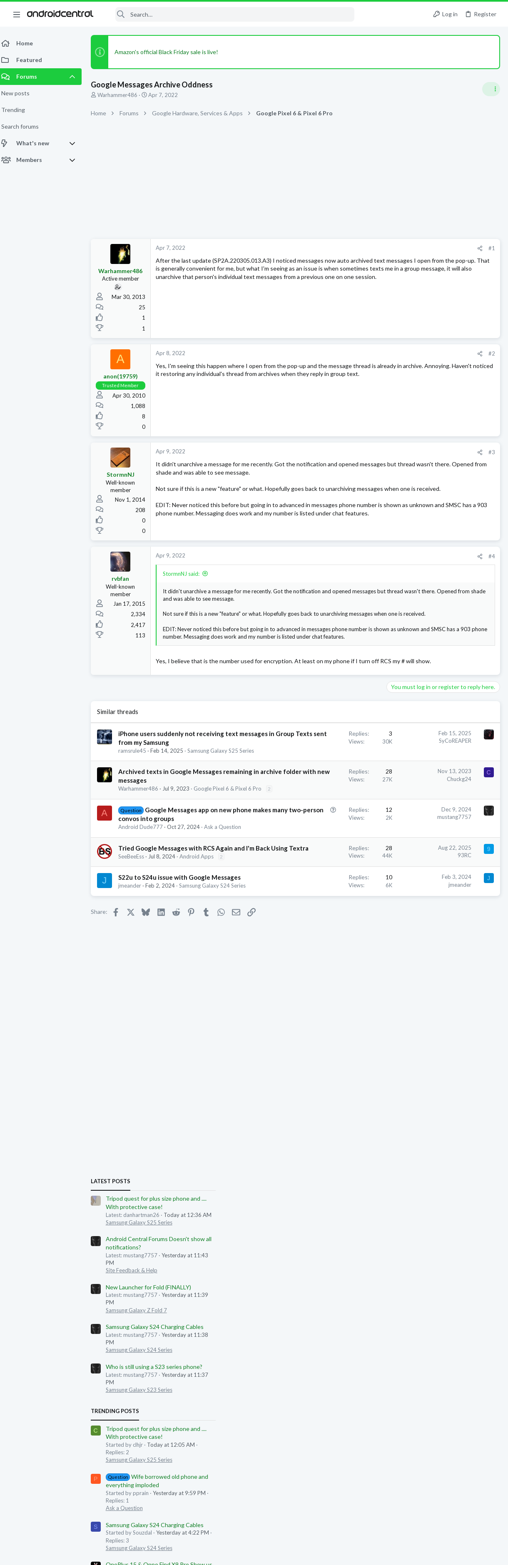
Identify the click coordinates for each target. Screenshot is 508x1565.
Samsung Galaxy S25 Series (156, 804)
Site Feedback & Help (415, 582)
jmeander (134, 1023)
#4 (358, 567)
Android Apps (140, 985)
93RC (331, 958)
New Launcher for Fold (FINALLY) (432, 598)
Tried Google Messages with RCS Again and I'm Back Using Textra (157, 960)
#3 (358, 452)
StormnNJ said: (186, 584)
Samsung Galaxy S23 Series (423, 701)
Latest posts (394, 493)
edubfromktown (438, 1003)
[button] (16, 14)
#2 (358, 353)
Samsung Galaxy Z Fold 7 (420, 621)
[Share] (346, 248)
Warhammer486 (122, 95)
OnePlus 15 (404, 907)
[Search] (229, 14)
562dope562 (430, 995)
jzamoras (401, 995)
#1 (358, 248)
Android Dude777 (145, 923)
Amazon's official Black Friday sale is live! (171, 51)
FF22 (381, 995)
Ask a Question (159, 931)
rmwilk (408, 1003)
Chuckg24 (325, 832)
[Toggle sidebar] (491, 89)
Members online (399, 977)
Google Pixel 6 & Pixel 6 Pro (157, 867)
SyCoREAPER (321, 769)
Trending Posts (399, 722)
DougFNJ (386, 1003)
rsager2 (459, 995)
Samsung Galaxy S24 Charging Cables (439, 638)
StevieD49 (486, 1086)
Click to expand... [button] (261, 657)
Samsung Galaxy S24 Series (156, 1031)
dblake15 (482, 995)
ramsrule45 (137, 797)
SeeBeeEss (136, 977)
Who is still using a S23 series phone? (438, 678)
